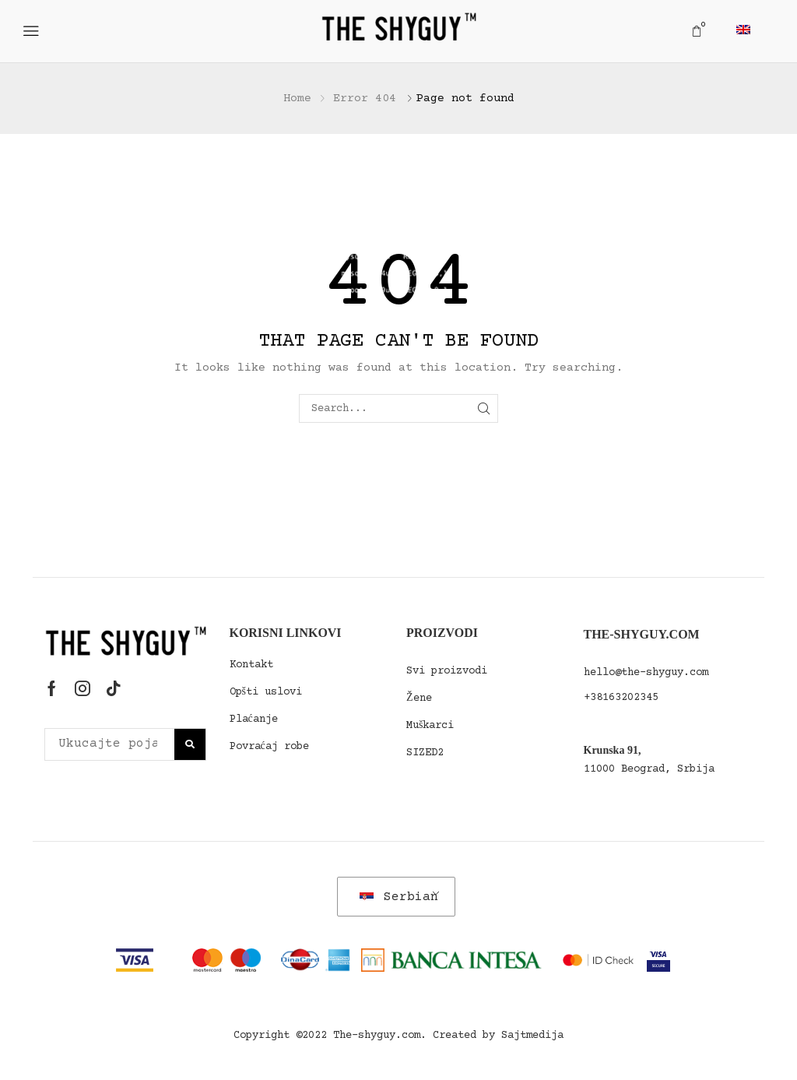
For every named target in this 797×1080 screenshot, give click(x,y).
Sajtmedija (532, 1035)
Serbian (399, 897)
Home (297, 98)
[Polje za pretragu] (189, 744)
